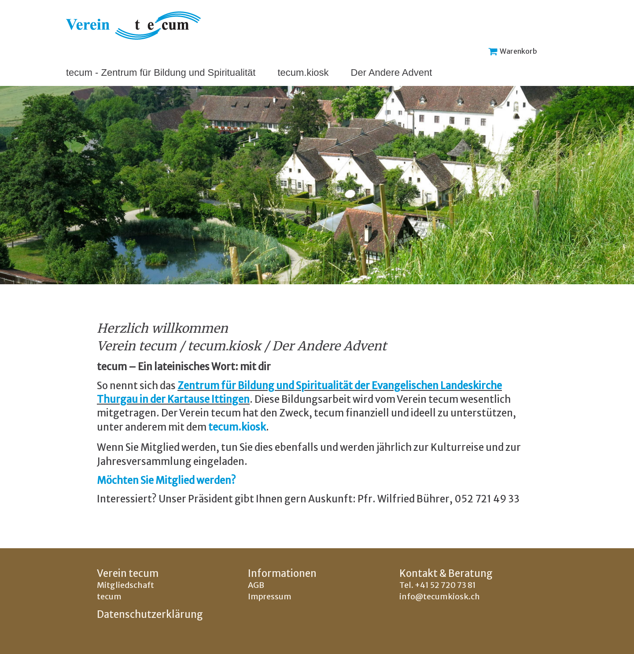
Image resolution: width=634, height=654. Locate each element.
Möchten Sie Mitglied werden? (166, 480)
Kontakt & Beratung (446, 573)
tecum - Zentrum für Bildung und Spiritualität (160, 72)
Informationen (282, 573)
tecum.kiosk (302, 72)
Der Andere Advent (391, 72)
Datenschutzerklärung (150, 614)
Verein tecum (127, 573)
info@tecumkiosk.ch (439, 596)
